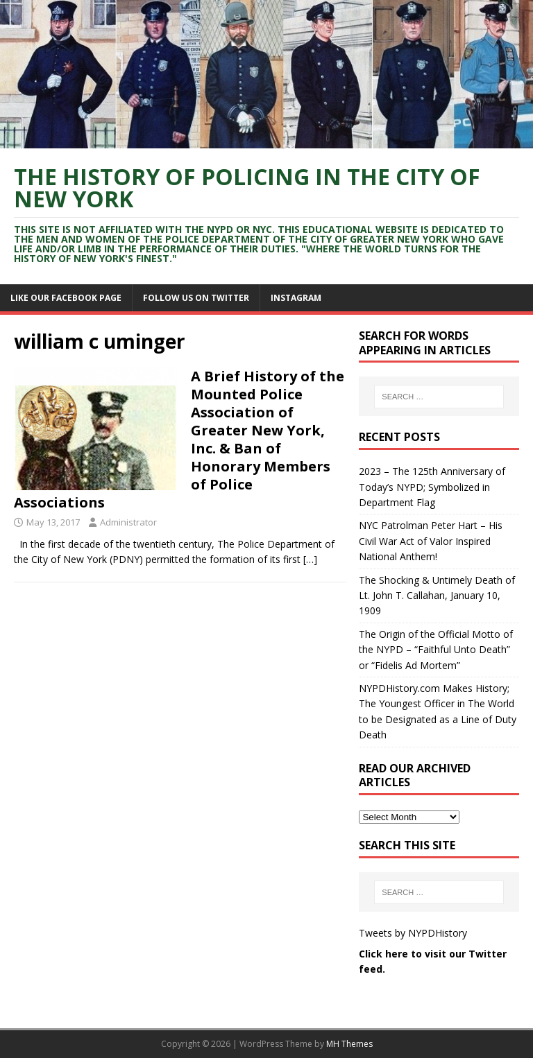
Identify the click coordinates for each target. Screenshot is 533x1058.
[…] (310, 559)
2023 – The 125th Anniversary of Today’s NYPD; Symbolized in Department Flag (432, 487)
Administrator (128, 522)
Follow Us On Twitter (196, 298)
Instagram (296, 298)
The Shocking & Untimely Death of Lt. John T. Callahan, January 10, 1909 (437, 595)
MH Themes (349, 1044)
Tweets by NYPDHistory (413, 932)
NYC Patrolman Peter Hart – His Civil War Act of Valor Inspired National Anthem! (430, 541)
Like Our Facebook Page (65, 298)
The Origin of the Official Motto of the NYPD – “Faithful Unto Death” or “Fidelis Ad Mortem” (436, 649)
